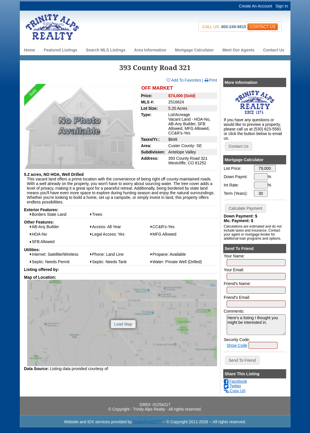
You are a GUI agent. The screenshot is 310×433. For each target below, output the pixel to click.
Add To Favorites (183, 80)
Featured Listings (60, 50)
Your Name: (234, 256)
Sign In (282, 6)
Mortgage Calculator (194, 50)
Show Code (237, 345)
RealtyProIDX (147, 421)
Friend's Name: (237, 283)
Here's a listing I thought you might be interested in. (256, 324)
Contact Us (273, 50)
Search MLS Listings (106, 50)
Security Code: (237, 339)
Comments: (234, 311)
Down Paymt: (236, 176)
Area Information (150, 50)
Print (210, 80)
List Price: (232, 168)
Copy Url (234, 390)
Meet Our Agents (238, 50)
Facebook (235, 381)
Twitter (232, 386)
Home (29, 50)
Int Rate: (231, 185)
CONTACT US (263, 26)
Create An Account (255, 6)
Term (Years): (236, 193)
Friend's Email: (237, 297)
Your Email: (234, 270)
